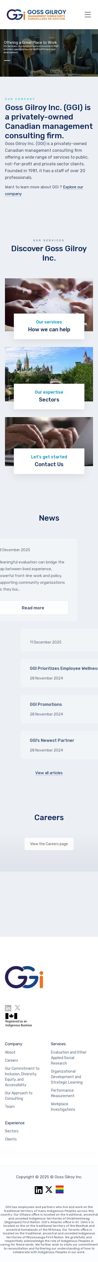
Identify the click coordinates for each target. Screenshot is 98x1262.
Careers (49, 817)
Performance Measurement (62, 1093)
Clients (11, 1139)
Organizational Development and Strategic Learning (67, 1077)
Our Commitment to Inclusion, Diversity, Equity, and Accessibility (22, 1076)
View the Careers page (49, 844)
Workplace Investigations (63, 1107)
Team (10, 1106)
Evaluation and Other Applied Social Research (69, 1058)
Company (13, 1044)
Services (58, 1044)
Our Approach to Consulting (18, 1096)
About (10, 1052)
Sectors (12, 1131)
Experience (15, 1123)
